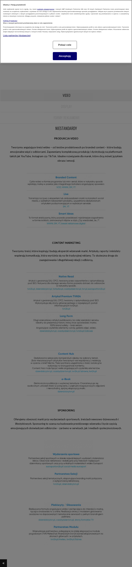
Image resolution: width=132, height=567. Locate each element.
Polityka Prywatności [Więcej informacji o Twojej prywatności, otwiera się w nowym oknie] (10, 21)
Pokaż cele (64, 44)
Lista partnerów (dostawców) (17, 35)
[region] (66, 31)
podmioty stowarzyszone (45, 9)
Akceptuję (65, 56)
